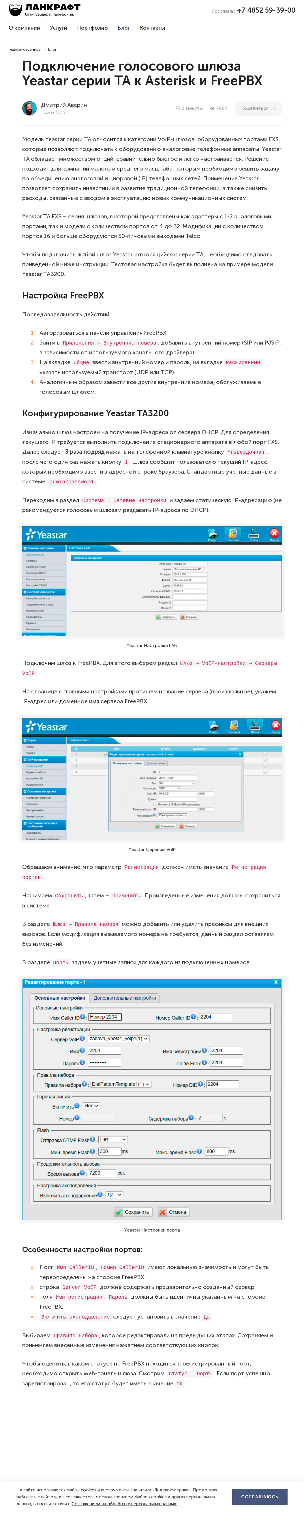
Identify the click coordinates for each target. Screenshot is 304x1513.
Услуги (58, 28)
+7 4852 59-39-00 (266, 10)
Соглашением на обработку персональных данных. (124, 1503)
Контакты (152, 28)
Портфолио (92, 28)
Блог (124, 28)
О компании (24, 28)
